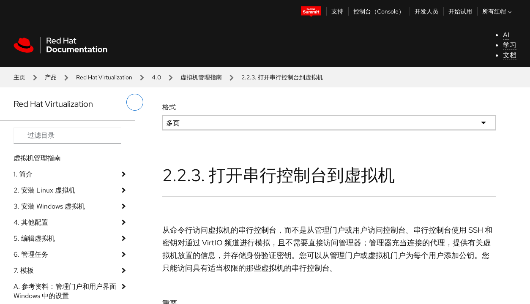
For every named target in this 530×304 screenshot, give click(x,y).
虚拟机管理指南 (201, 77)
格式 (169, 107)
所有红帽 (498, 11)
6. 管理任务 (31, 254)
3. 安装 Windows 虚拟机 (49, 206)
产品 (51, 77)
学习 (509, 45)
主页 (19, 77)
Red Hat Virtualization (104, 77)
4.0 (156, 77)
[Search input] (67, 136)
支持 (337, 11)
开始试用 (460, 11)
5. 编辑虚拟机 (34, 238)
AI (506, 34)
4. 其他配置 (31, 222)
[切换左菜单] (134, 102)
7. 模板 (24, 270)
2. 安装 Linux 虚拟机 (44, 190)
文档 (509, 55)
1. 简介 (23, 174)
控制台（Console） (378, 11)
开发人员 (426, 11)
